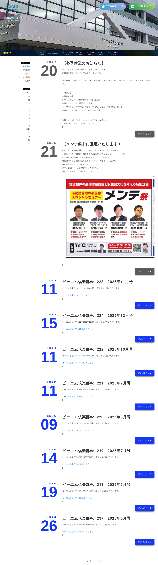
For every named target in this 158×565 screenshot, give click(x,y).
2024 (28, 129)
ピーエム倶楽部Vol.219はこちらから (77, 466)
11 (29, 100)
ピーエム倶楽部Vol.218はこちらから (77, 500)
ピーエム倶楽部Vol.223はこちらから (77, 296)
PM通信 (26, 66)
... (64, 127)
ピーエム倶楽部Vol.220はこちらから (77, 432)
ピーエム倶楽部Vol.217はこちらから (77, 534)
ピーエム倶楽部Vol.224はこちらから (77, 330)
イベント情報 (24, 77)
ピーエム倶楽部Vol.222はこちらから (77, 364)
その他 (27, 81)
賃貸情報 (26, 70)
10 (29, 140)
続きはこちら (144, 134)
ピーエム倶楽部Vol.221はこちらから (77, 398)
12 (29, 96)
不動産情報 (25, 74)
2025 (28, 93)
